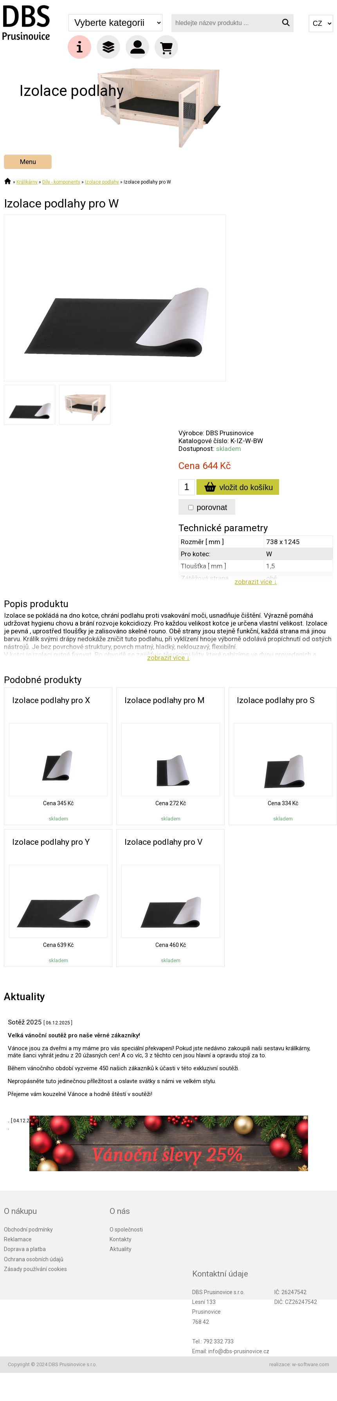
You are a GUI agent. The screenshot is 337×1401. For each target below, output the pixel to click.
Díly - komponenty (61, 182)
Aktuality (121, 1249)
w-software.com (310, 1364)
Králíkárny (27, 182)
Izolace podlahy (102, 182)
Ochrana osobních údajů (33, 1259)
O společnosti (126, 1229)
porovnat (207, 507)
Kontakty (121, 1239)
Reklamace (18, 1239)
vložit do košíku (238, 488)
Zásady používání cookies (35, 1269)
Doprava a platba (25, 1249)
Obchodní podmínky (28, 1229)
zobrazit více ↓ (255, 582)
